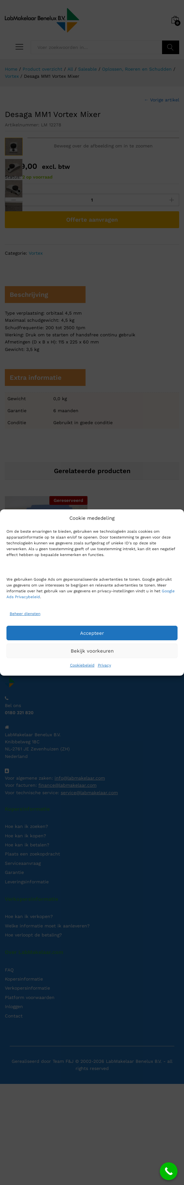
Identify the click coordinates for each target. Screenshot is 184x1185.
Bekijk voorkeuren (92, 651)
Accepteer (92, 633)
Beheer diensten (25, 613)
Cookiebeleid (82, 665)
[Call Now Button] (169, 1171)
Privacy (104, 665)
